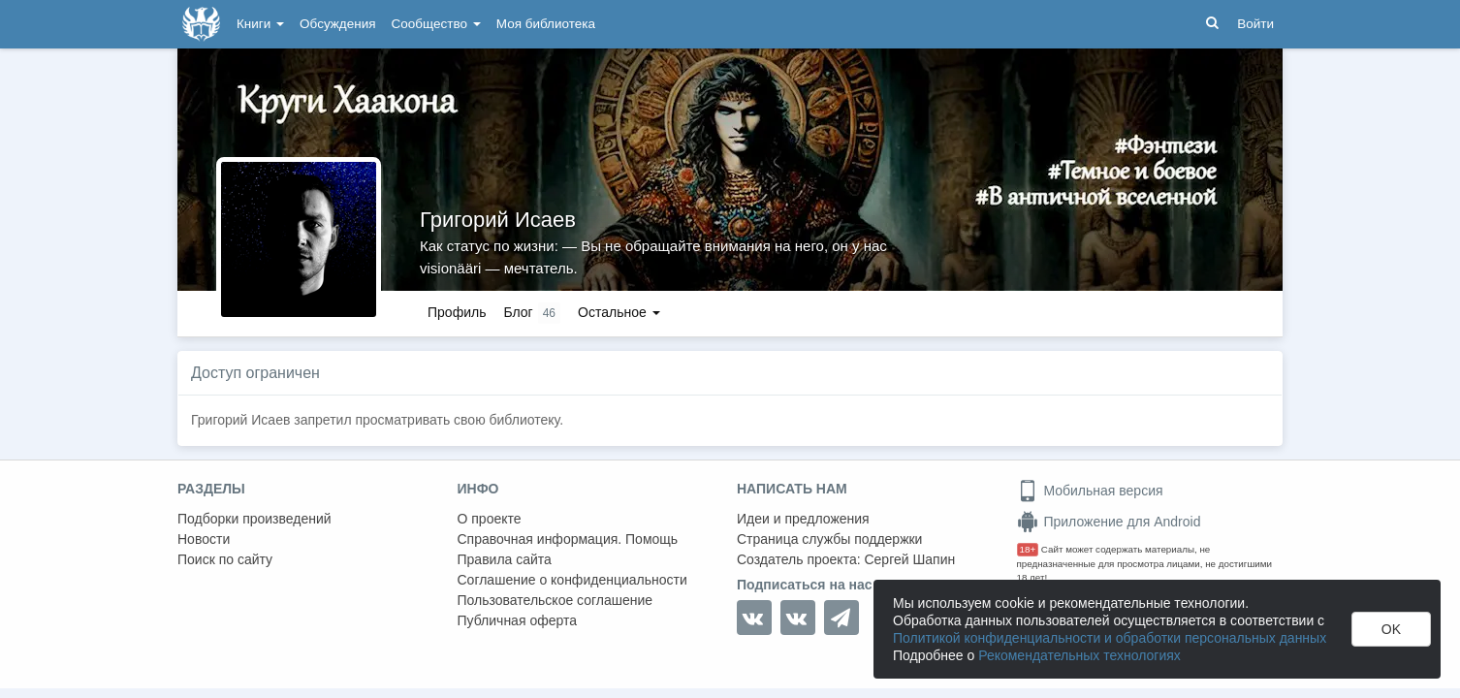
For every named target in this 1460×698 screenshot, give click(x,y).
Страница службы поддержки (829, 539)
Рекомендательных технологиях (1079, 655)
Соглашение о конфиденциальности (572, 579)
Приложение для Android (1109, 521)
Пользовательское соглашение (555, 600)
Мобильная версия (1090, 490)
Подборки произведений (254, 518)
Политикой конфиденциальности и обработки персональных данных (1109, 638)
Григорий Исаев (498, 219)
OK (1391, 629)
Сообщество (436, 23)
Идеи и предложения (803, 518)
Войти (1255, 23)
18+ (1028, 549)
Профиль (457, 312)
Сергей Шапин (909, 559)
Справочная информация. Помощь (568, 539)
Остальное (619, 312)
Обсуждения (337, 23)
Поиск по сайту (224, 559)
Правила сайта (505, 559)
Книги (260, 23)
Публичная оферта (518, 620)
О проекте (490, 518)
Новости (203, 539)
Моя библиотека (545, 23)
